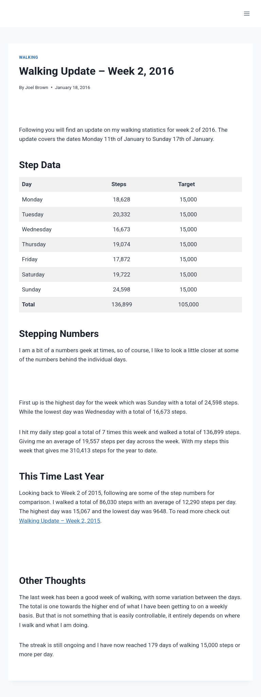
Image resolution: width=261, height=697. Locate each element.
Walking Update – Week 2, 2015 (59, 520)
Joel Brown (36, 87)
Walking (28, 57)
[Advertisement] (130, 112)
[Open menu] (246, 13)
